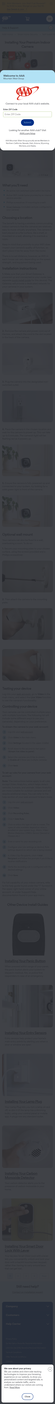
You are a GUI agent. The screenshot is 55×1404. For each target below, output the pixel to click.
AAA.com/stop (27, 133)
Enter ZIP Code (10, 109)
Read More (15, 1387)
